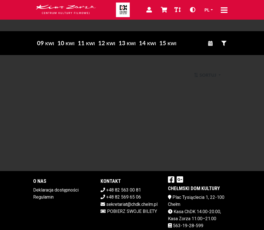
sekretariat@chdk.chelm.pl (132, 204)
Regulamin (43, 197)
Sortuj (205, 75)
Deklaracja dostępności (56, 190)
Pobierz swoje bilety (129, 211)
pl (207, 9)
